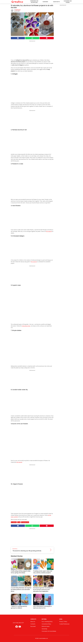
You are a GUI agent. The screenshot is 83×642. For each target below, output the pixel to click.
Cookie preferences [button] (64, 624)
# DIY (18, 522)
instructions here (26, 326)
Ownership (44, 629)
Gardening (45, 1)
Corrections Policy (46, 624)
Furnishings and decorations (34, 1)
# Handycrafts (25, 522)
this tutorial (49, 231)
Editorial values (46, 626)
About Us (32, 621)
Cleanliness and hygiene (68, 1)
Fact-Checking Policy (47, 621)
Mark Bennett (18, 9)
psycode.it (33, 626)
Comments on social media (49, 631)
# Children (13, 522)
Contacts (32, 624)
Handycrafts (56, 1)
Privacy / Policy (63, 621)
